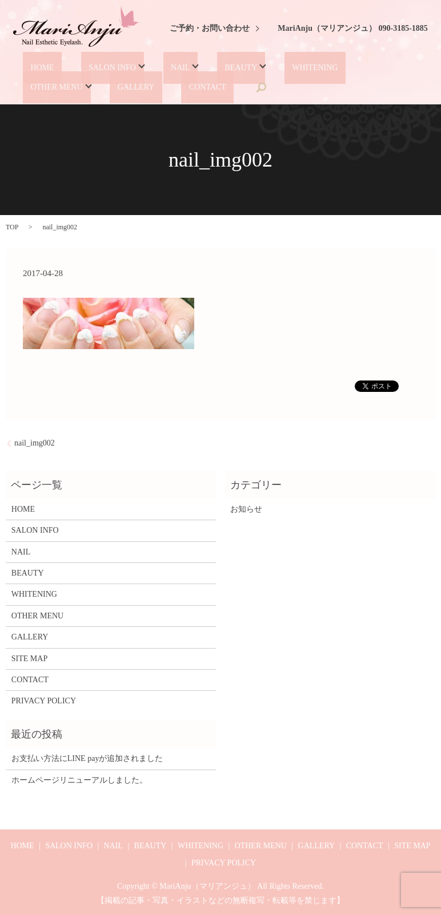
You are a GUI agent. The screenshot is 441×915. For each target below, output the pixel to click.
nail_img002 (34, 442)
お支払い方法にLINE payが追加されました (87, 758)
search (148, 87)
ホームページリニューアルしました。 (79, 779)
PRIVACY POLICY (43, 700)
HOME (35, 67)
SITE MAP (29, 657)
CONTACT (101, 87)
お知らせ (246, 508)
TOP (12, 226)
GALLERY (42, 87)
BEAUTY (207, 67)
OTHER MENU (347, 67)
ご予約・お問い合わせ (210, 28)
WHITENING (276, 67)
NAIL (154, 67)
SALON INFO (92, 67)
